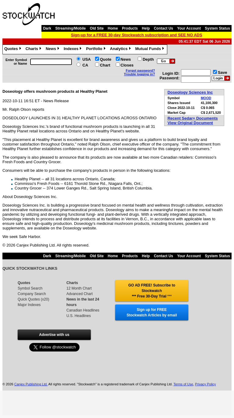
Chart (105, 65)
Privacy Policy (205, 384)
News (53, 49)
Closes (127, 65)
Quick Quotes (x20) (33, 299)
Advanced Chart (79, 294)
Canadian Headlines (82, 310)
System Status (217, 28)
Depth (148, 59)
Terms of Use (183, 384)
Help (146, 28)
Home (113, 28)
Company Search (32, 294)
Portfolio (96, 49)
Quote (106, 59)
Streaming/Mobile (70, 28)
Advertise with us (54, 335)
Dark (47, 28)
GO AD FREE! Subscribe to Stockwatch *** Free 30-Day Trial (151, 290)
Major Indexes (29, 305)
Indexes (73, 49)
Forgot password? (140, 70)
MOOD (206, 98)
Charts (34, 49)
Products (130, 28)
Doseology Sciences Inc (190, 92)
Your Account (189, 28)
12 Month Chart (79, 288)
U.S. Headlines (78, 316)
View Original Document (190, 123)
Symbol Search (30, 288)
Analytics (121, 49)
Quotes (13, 49)
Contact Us (163, 28)
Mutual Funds (150, 49)
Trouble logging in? (139, 74)
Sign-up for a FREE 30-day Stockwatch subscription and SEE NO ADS (136, 35)
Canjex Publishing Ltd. (31, 384)
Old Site (97, 28)
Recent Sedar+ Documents (193, 118)
